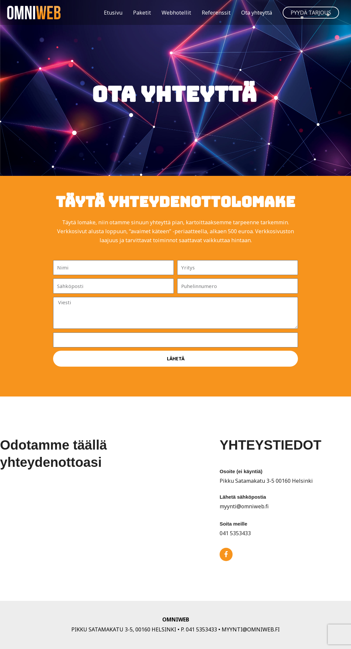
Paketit (142, 12)
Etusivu (113, 12)
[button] (311, 13)
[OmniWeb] (38, 12)
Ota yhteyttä (256, 12)
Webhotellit (176, 12)
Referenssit (216, 12)
